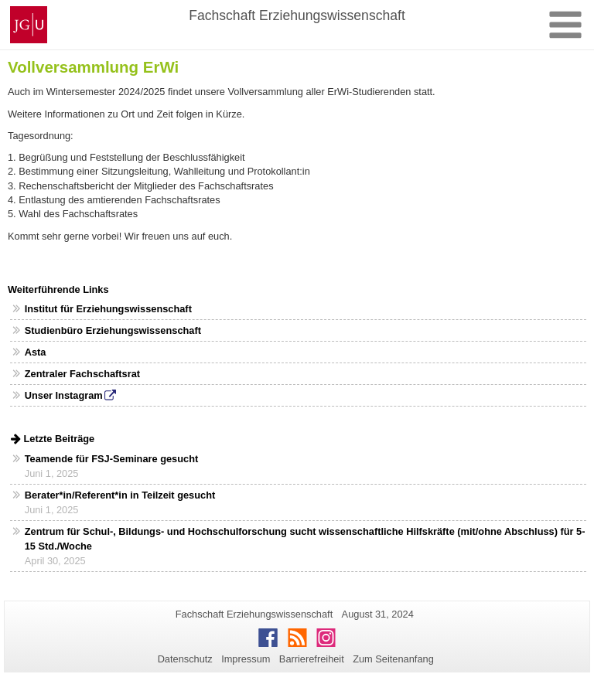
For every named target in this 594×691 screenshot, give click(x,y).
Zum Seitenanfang (393, 659)
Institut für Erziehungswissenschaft (108, 309)
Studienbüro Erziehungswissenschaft (113, 330)
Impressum (245, 659)
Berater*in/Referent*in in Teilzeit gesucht (120, 495)
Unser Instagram (64, 395)
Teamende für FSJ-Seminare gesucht (111, 459)
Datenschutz (185, 659)
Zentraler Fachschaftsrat (82, 374)
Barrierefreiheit (311, 659)
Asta (35, 352)
